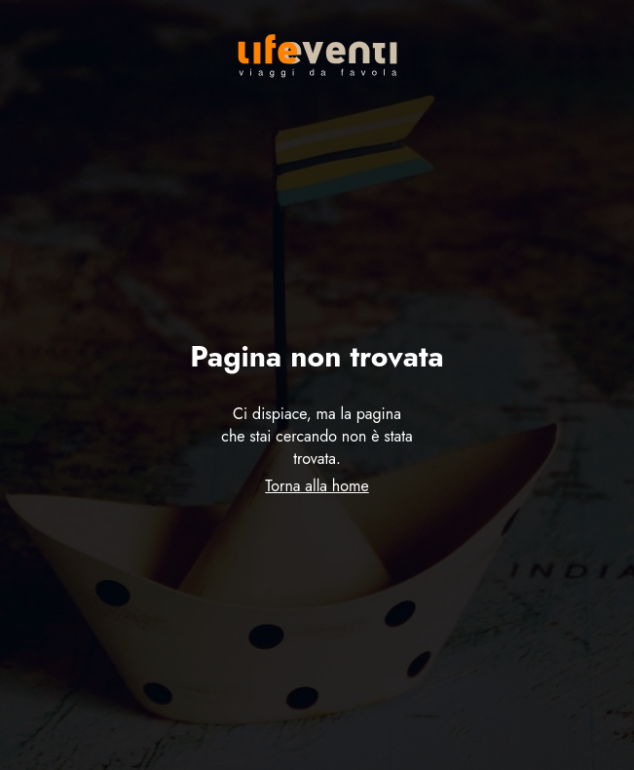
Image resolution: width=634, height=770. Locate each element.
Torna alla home (316, 486)
